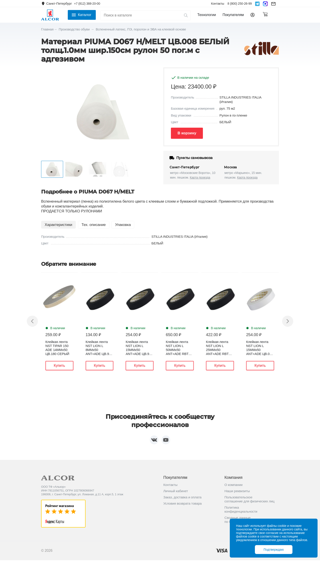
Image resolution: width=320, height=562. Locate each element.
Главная (47, 29)
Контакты (217, 3)
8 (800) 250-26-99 (240, 3)
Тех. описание (94, 225)
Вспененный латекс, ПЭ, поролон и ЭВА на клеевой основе (141, 29)
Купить (65, 366)
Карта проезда (200, 177)
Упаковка (123, 225)
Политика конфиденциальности (240, 511)
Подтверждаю (274, 549)
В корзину (187, 133)
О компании (233, 486)
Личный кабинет (175, 493)
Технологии (206, 15)
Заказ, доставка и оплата (182, 499)
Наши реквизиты (237, 493)
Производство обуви (75, 29)
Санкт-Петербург (59, 3)
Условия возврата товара (182, 505)
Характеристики (58, 225)
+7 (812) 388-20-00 (87, 3)
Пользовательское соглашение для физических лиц (249, 501)
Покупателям (233, 15)
